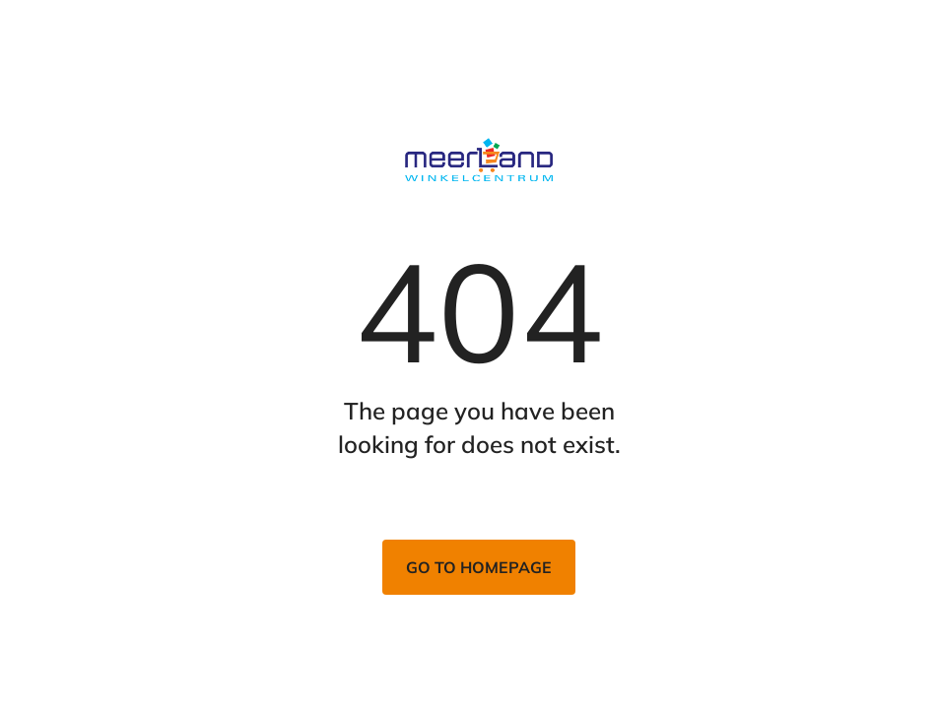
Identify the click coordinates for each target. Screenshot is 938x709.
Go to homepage (479, 567)
